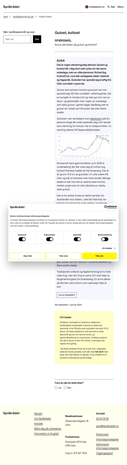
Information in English (46, 433)
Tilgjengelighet (104, 453)
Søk (111, 6)
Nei (69, 387)
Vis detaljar (107, 248)
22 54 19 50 (102, 418)
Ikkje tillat (27, 256)
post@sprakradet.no (107, 426)
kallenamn (96, 118)
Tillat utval (63, 256)
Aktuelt (38, 413)
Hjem (5, 16)
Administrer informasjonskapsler (107, 446)
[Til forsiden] (12, 6)
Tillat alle (99, 256)
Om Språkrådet (42, 418)
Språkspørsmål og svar (23, 16)
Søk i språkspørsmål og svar (19, 32)
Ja (59, 387)
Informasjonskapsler (107, 439)
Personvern (102, 434)
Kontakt (38, 423)
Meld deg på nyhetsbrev (47, 428)
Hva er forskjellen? (66, 295)
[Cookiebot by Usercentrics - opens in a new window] (106, 207)
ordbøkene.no (95, 6)
